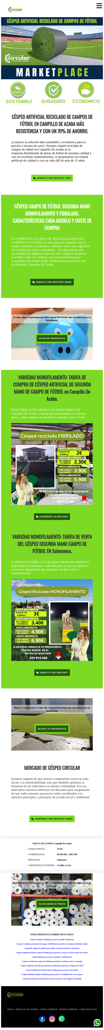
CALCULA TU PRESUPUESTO (52, 729)
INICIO (10, 1009)
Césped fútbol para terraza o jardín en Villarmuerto (52, 957)
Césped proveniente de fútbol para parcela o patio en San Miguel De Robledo (52, 979)
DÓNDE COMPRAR (68, 1009)
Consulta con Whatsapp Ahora (52, 282)
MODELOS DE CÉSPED (27, 1009)
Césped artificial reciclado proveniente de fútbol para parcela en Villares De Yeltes (52, 966)
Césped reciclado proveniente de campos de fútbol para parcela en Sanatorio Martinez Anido (51, 944)
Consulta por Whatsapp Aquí (52, 178)
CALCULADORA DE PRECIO (52, 904)
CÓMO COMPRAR (48, 1009)
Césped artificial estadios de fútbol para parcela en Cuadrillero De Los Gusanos (52, 974)
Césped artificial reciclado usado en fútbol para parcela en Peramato (52, 970)
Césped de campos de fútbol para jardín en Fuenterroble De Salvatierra (52, 948)
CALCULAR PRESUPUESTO (52, 338)
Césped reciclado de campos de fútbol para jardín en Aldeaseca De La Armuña (52, 961)
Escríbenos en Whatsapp (52, 516)
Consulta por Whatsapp (52, 672)
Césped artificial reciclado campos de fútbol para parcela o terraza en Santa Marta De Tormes (52, 953)
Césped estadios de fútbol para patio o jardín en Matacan (52, 939)
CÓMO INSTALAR (88, 1009)
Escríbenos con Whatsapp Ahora (52, 819)
